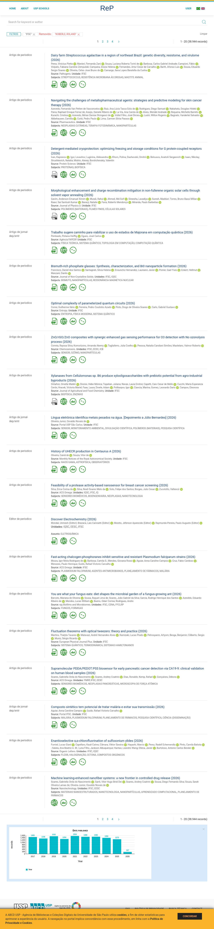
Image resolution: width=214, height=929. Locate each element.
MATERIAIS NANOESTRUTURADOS (79, 792)
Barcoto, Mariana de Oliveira (65, 598)
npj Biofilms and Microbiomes (74, 604)
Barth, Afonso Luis (170, 67)
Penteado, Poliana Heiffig (64, 236)
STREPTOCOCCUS (70, 77)
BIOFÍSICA (80, 167)
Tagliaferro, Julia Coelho (120, 345)
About (25, 8)
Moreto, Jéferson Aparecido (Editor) (132, 523)
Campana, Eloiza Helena (102, 67)
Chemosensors (67, 349)
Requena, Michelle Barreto (184, 112)
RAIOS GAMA (68, 462)
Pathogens (65, 73)
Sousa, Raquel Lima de (96, 598)
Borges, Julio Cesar (145, 489)
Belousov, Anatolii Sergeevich (165, 157)
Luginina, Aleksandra (97, 157)
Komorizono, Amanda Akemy (89, 345)
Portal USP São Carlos (70, 424)
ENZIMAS (78, 394)
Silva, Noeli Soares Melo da (91, 489)
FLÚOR (64, 755)
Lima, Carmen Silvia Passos (115, 118)
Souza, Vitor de (81, 455)
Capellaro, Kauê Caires (87, 744)
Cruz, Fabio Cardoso (182, 560)
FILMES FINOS (96, 209)
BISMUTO (66, 280)
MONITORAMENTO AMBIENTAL (87, 428)
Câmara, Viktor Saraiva (112, 744)
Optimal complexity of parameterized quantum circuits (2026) (93, 303)
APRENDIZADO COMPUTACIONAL (159, 792)
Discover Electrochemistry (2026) (73, 519)
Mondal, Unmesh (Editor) (64, 523)
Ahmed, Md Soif (116, 199)
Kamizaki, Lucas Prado (131, 635)
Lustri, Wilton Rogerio (155, 115)
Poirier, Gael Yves (168, 270)
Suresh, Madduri (160, 199)
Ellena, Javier (145, 748)
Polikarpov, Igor (122, 387)
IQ (97, 492)
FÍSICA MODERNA (82, 314)
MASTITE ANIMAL (134, 77)
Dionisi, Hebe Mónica (91, 384)
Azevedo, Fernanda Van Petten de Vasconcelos (75, 108)
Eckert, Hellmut (189, 270)
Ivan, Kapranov (58, 157)
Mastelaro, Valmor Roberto (186, 345)
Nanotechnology (67, 788)
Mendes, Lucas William (78, 601)
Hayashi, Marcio (136, 744)
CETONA (91, 755)
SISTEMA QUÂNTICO (90, 243)
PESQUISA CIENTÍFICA (173, 428)
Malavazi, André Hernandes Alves (98, 635)
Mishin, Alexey (81, 160)
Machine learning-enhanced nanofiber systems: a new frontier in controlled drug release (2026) (115, 778)
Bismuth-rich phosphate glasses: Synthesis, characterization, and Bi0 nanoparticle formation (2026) (118, 266)
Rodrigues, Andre (124, 601)
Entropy (63, 310)
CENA (111, 604)
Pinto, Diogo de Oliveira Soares (131, 307)
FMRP (87, 680)
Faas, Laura (89, 387)
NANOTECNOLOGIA (132, 496)
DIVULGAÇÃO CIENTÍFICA (118, 428)
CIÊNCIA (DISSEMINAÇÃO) (177, 717)
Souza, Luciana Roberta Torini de (122, 63)
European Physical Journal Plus (75, 641)
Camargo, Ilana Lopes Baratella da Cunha (125, 70)
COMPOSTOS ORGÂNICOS (111, 755)
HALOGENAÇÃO (77, 755)
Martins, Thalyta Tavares (63, 635)
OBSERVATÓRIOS (100, 462)
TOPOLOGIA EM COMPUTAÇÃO (118, 243)
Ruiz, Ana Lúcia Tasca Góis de (119, 108)
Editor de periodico (20, 518)
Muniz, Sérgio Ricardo (66, 638)
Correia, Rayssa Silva (62, 345)
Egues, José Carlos (91, 236)
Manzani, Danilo (59, 273)
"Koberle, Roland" (67, 34)
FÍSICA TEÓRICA (69, 243)
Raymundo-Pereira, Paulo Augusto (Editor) (177, 523)
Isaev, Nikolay (192, 157)
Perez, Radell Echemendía (162, 744)
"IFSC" (30, 34)
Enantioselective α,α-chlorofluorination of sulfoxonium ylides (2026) (97, 740)
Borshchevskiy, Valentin (102, 160)
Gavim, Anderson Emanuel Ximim (68, 199)
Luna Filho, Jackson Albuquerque (96, 748)
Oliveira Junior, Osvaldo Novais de (68, 421)
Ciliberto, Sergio (196, 635)
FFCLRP (119, 604)
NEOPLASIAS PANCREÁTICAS (103, 683)
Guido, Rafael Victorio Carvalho (94, 564)
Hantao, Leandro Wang (126, 748)
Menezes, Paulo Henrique (64, 564)
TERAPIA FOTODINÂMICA (101, 125)
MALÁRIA (164, 571)
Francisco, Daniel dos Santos (66, 270)
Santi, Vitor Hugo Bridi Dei (108, 781)
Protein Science (67, 163)
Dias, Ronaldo (131, 677)
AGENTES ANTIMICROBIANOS (107, 571)
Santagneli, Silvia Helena (98, 270)
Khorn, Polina (119, 157)
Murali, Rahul (96, 199)
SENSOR (65, 352)
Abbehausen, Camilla (62, 118)
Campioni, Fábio (186, 63)
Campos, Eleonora (189, 387)
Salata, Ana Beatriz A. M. (64, 748)
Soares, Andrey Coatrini (107, 677)
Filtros (13, 34)
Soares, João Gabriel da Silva (124, 598)
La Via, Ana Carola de (128, 112)
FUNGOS (65, 608)
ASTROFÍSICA (83, 462)
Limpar (203, 33)
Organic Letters (67, 751)
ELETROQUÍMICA (70, 534)
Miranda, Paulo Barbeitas (145, 202)
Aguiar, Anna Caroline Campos (152, 560)
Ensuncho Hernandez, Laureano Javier (135, 270)
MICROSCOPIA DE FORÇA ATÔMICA (139, 683)
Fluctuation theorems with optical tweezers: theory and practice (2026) (99, 631)
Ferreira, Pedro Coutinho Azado (95, 307)
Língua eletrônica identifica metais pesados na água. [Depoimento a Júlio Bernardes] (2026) (113, 417)
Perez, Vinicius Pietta (62, 63)
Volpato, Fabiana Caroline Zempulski (70, 67)
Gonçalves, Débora (166, 677)
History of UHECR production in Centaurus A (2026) (86, 451)
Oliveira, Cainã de (60, 455)
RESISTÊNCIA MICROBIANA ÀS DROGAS (102, 77)
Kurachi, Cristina (59, 115)
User (188, 8)
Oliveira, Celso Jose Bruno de (85, 70)
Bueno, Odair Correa (104, 601)
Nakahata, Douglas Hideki (183, 108)
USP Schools (41, 8)
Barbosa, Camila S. (97, 560)
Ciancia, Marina (142, 387)
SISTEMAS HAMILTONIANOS (119, 645)
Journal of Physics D (70, 205)
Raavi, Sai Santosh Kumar (64, 202)
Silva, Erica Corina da (62, 489)
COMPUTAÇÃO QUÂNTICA (149, 243)
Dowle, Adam (103, 387)
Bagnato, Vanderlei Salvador (185, 115)
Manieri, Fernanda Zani (89, 63)
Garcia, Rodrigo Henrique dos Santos (159, 598)
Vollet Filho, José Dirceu (127, 115)
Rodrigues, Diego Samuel (152, 108)
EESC (96, 349)
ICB (101, 349)
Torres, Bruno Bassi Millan (183, 199)
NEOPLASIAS (114, 496)
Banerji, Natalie (89, 202)
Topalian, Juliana (112, 384)
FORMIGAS (77, 608)
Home (12, 8)
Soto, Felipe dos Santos (122, 489)
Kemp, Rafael (146, 677)
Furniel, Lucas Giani (61, 744)
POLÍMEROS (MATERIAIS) (74, 209)
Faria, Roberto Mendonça (115, 202)
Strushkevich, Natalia (62, 160)
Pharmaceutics (67, 122)
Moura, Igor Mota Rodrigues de (67, 560)
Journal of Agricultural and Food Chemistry (81, 390)
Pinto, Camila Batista (190, 744)
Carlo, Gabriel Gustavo (163, 307)
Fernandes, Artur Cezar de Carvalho (137, 67)
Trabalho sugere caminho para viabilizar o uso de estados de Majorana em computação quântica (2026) (122, 232)
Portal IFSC (65, 714)
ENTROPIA (66, 314)
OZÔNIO (75, 352)
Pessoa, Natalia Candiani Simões (154, 345)
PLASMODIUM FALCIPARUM (76, 571)
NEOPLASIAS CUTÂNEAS (74, 125)
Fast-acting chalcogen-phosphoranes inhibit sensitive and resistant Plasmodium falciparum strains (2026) (123, 557)
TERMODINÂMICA (93, 645)
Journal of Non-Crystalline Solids (76, 276)
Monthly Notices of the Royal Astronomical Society (85, 458)
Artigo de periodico (20, 55)
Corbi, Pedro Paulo (86, 118)
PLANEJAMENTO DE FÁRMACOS (141, 571)
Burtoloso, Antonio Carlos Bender (174, 748)
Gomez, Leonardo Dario (163, 387)
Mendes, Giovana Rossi (120, 560)
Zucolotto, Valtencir (169, 489)
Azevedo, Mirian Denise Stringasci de (91, 115)
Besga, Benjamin (178, 635)
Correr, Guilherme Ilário (63, 307)
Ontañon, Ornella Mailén (63, 384)
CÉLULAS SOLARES (115, 209)
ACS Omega (65, 492)
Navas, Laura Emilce (132, 384)
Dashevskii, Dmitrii (136, 157)
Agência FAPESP (67, 239)
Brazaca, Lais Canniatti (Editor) (94, 523)
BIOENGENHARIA (97, 496)
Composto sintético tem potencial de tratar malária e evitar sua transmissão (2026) (108, 707)
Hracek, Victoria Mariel (70, 387)
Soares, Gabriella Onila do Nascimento (71, 677)
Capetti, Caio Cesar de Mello (158, 384)
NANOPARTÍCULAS (126, 125)
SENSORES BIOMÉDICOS (74, 496)
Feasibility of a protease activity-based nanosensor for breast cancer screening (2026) (109, 485)
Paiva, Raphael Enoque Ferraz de (68, 112)
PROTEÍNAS (67, 167)
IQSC (114, 276)
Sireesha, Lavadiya (138, 199)
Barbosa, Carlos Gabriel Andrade (160, 63)
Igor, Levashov (78, 157)
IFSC (83, 73)
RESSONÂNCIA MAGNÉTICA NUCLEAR (113, 280)
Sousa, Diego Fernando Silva (169, 781)
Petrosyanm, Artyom (158, 635)
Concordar (190, 916)
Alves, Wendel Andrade (155, 112)
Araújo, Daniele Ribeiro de (99, 112)
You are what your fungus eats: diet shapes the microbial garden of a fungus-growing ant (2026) (116, 594)
